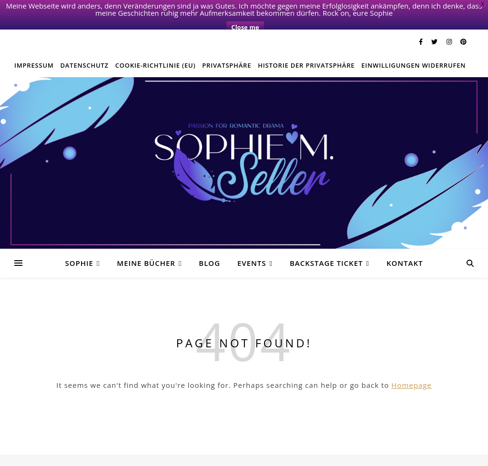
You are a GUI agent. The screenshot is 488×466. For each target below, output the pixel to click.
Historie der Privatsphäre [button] (306, 51)
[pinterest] (463, 27)
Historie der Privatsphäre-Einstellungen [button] (335, 456)
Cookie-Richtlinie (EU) (155, 51)
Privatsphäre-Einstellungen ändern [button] (204, 456)
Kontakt (404, 248)
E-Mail (266, 456)
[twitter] (435, 27)
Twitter (107, 456)
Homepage (411, 370)
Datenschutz (85, 51)
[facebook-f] (422, 27)
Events (251, 248)
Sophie (79, 248)
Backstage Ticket (326, 248)
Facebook (78, 456)
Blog (209, 248)
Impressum (34, 51)
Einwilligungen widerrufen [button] (413, 51)
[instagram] (450, 27)
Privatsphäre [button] (226, 51)
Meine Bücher (146, 248)
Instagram (135, 456)
